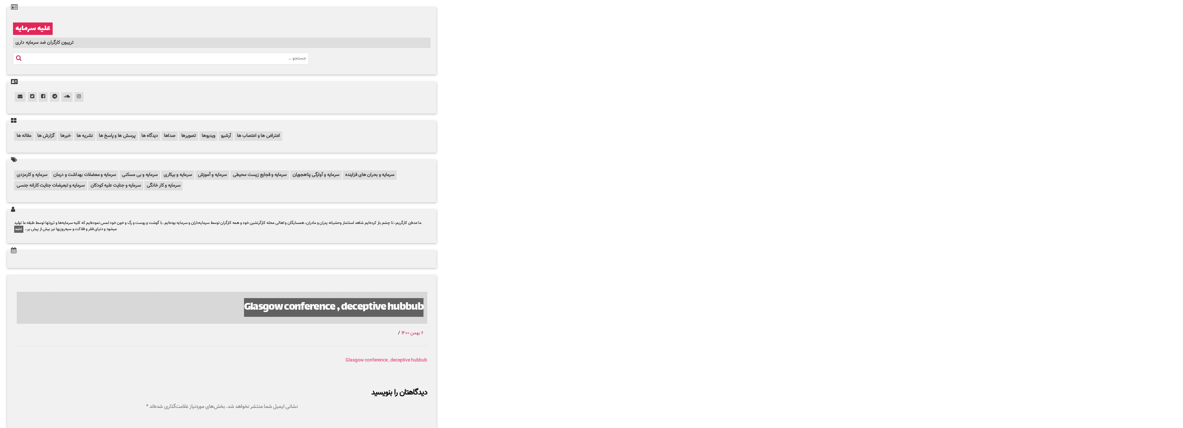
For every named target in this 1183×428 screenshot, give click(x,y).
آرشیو (226, 136)
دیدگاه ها (149, 136)
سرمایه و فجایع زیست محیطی (260, 175)
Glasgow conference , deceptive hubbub (334, 307)
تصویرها (188, 136)
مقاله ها (24, 136)
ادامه (18, 229)
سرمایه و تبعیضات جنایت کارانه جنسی (51, 185)
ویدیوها (208, 136)
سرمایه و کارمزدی (32, 175)
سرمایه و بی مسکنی (140, 175)
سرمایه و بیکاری (178, 175)
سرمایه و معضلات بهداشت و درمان (84, 175)
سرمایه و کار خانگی (163, 185)
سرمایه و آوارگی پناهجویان (315, 175)
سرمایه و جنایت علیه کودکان (115, 185)
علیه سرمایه (32, 28)
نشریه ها (85, 136)
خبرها (65, 136)
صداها (169, 136)
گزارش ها (45, 136)
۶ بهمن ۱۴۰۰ (412, 333)
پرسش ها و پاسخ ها (117, 136)
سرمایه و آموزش (212, 175)
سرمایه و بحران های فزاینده (369, 175)
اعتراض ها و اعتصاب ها (258, 136)
